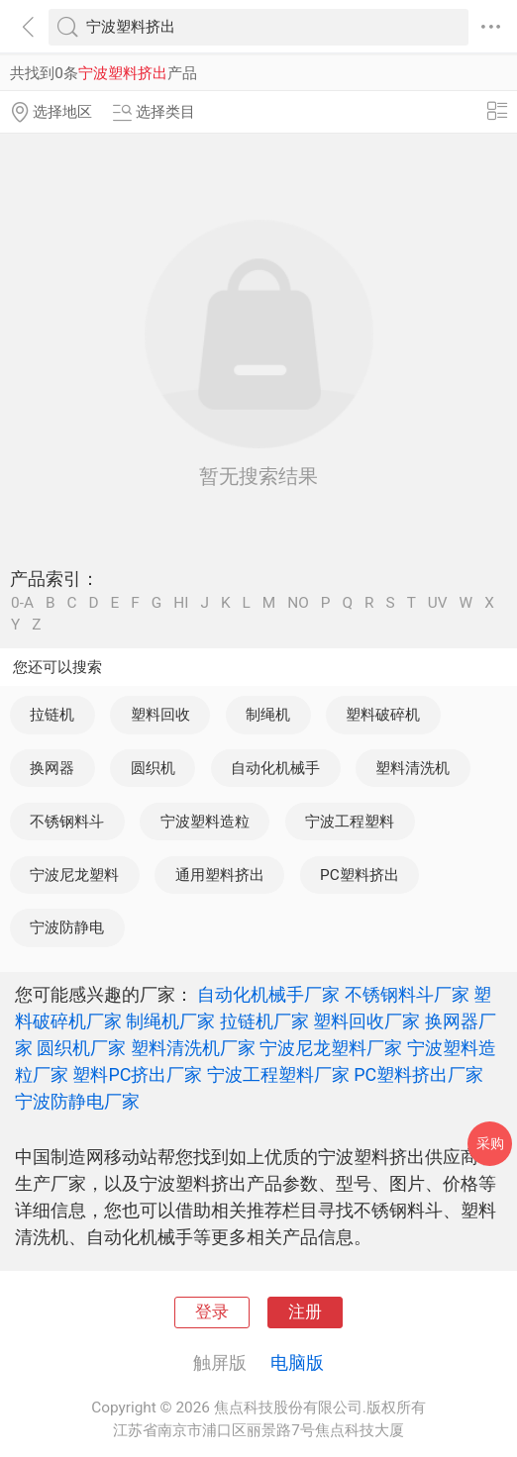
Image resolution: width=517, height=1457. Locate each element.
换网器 (52, 768)
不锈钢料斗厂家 (407, 994)
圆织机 (153, 768)
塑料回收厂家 (366, 1021)
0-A (22, 603)
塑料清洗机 (412, 768)
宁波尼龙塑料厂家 (330, 1047)
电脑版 (297, 1362)
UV (438, 603)
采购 (490, 1143)
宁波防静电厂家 (77, 1101)
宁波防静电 (67, 927)
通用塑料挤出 (219, 875)
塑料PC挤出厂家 (137, 1074)
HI (180, 603)
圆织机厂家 (81, 1047)
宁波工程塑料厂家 (278, 1074)
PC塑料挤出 (359, 875)
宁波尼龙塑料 (74, 875)
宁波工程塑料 (349, 821)
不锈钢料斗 (67, 821)
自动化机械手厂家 (268, 994)
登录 (212, 1312)
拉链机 (52, 715)
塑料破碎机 (383, 715)
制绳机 (268, 715)
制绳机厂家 (170, 1021)
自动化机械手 (275, 768)
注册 (305, 1312)
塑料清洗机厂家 (193, 1047)
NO (298, 603)
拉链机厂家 (264, 1021)
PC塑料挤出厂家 (418, 1074)
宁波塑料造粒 (205, 821)
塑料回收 (160, 715)
